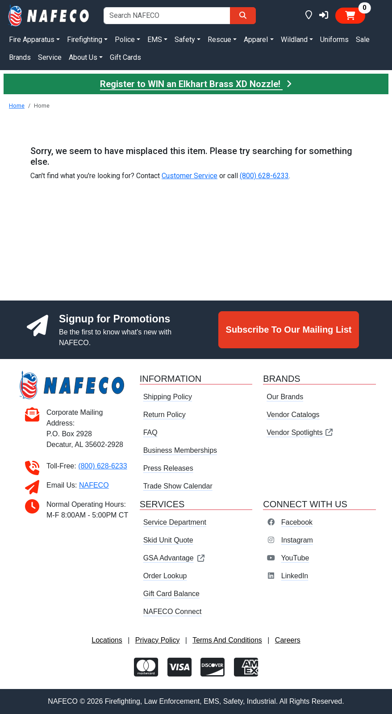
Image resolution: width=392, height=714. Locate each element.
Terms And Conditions (227, 640)
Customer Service (189, 175)
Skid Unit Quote (168, 540)
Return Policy (164, 414)
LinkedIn (295, 576)
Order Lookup (165, 576)
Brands (20, 57)
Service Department (174, 522)
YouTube (295, 558)
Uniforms (334, 39)
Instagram (297, 540)
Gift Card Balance (171, 593)
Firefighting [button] (84, 39)
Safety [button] (185, 39)
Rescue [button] (219, 39)
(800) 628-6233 (264, 175)
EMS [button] (154, 39)
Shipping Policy (167, 397)
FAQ (150, 432)
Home (17, 105)
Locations (107, 640)
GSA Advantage (174, 558)
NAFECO (94, 485)
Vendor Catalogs (293, 414)
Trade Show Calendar (178, 486)
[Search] (243, 15)
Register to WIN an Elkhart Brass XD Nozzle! (196, 84)
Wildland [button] (294, 39)
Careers (287, 640)
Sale (363, 39)
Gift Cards (125, 57)
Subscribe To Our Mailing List (289, 329)
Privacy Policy (157, 640)
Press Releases (168, 468)
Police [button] (125, 39)
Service (50, 57)
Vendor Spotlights (300, 432)
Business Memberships (180, 450)
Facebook (297, 522)
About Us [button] (83, 57)
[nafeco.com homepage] (49, 15)
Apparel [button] (256, 39)
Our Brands (285, 397)
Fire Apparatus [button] (31, 39)
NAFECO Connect (172, 611)
